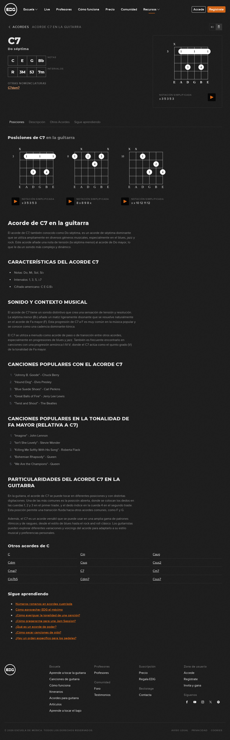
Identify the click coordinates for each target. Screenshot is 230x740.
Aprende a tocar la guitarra (67, 673)
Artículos (55, 704)
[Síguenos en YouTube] (195, 702)
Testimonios (102, 695)
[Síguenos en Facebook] (187, 702)
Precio (143, 673)
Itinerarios (56, 692)
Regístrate (216, 9)
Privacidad (200, 730)
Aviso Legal (179, 730)
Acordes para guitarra (64, 698)
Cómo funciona (59, 685)
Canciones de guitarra (64, 679)
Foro (97, 689)
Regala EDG (147, 679)
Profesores (101, 673)
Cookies (216, 730)
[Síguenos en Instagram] (203, 702)
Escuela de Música (28, 730)
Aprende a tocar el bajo (65, 711)
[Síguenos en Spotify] (218, 702)
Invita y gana (192, 685)
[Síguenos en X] (210, 702)
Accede (198, 9)
